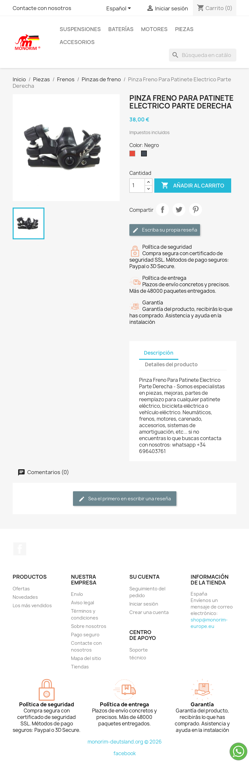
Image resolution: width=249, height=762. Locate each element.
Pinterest (195, 209)
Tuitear (178, 209)
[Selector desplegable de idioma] (119, 9)
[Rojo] (133, 155)
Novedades (25, 597)
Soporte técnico (138, 654)
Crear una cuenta (149, 612)
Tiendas (80, 667)
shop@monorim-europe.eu (209, 623)
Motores (154, 29)
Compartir (162, 209)
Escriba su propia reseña (164, 230)
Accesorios (77, 42)
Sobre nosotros (88, 626)
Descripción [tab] (158, 352)
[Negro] (145, 155)
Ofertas (21, 589)
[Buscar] (202, 55)
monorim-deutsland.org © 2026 (125, 741)
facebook (124, 753)
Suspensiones (80, 29)
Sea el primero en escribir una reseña (124, 498)
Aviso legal (82, 602)
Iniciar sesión (143, 604)
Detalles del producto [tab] (171, 364)
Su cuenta (144, 576)
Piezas (184, 29)
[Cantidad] (137, 185)
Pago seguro (85, 634)
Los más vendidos (32, 605)
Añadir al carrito (192, 185)
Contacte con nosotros (42, 8)
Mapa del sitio (86, 658)
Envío (77, 594)
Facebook (19, 548)
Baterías (121, 29)
